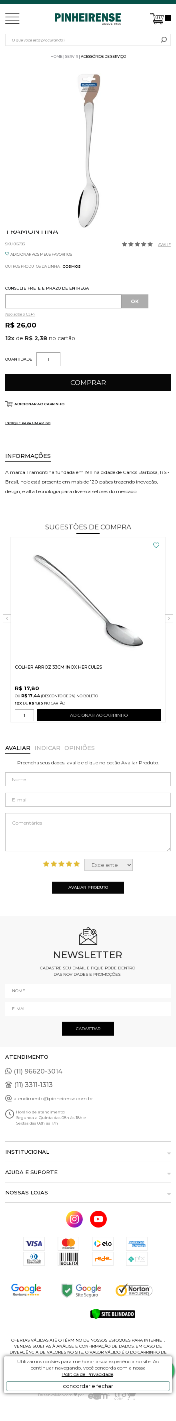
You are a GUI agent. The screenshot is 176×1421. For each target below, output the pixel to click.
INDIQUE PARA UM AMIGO (27, 423)
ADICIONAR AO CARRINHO (99, 716)
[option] (88, 148)
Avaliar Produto (88, 887)
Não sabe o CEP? (20, 314)
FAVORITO (156, 545)
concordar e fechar (88, 1386)
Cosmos (71, 266)
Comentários (88, 832)
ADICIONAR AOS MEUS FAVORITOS (41, 254)
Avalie (164, 245)
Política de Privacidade (87, 1374)
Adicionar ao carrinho (39, 404)
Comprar (88, 383)
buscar (164, 40)
